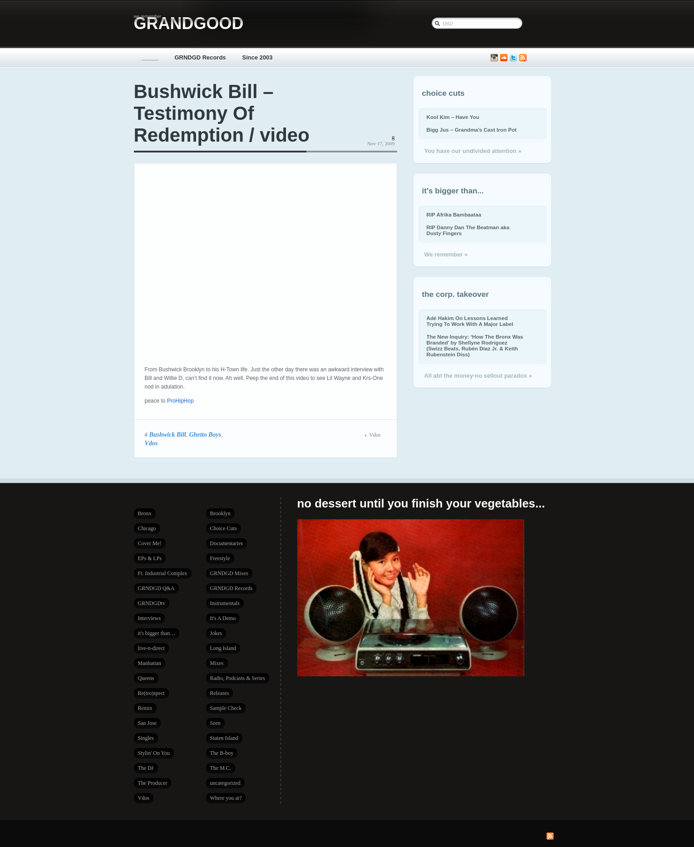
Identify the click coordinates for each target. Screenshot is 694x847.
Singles (146, 738)
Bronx (145, 513)
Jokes (216, 633)
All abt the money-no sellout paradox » (478, 375)
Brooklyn (220, 513)
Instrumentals (225, 603)
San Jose (147, 723)
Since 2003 (257, 57)
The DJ (146, 768)
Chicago (147, 528)
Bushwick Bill (168, 434)
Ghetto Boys (205, 434)
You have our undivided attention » (473, 151)
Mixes (217, 663)
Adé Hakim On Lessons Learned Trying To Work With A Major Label (470, 321)
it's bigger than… (157, 633)
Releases (219, 693)
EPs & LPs (150, 558)
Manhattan (149, 663)
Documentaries (226, 543)
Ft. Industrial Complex (162, 573)
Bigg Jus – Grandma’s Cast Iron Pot (472, 130)
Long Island (223, 648)
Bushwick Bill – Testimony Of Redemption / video (222, 113)
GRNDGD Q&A (156, 588)
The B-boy (222, 753)
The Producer (152, 783)
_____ (150, 57)
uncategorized (225, 783)
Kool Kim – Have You (453, 117)
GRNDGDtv (152, 603)
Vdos (151, 443)
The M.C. (220, 768)
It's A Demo (223, 618)
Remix (145, 708)
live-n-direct (151, 648)
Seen (215, 723)
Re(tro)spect (151, 693)
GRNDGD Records (200, 57)
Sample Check (226, 708)
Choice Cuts (223, 528)
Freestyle (220, 558)
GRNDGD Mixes (229, 573)
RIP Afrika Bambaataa (454, 214)
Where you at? (226, 798)
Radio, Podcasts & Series (237, 678)
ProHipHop (180, 401)
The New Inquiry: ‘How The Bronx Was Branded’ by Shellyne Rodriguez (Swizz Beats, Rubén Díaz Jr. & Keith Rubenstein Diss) (475, 345)
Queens (146, 678)
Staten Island (224, 738)
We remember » (446, 254)
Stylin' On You (154, 753)
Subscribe (523, 58)
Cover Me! (150, 543)
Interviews (149, 618)
